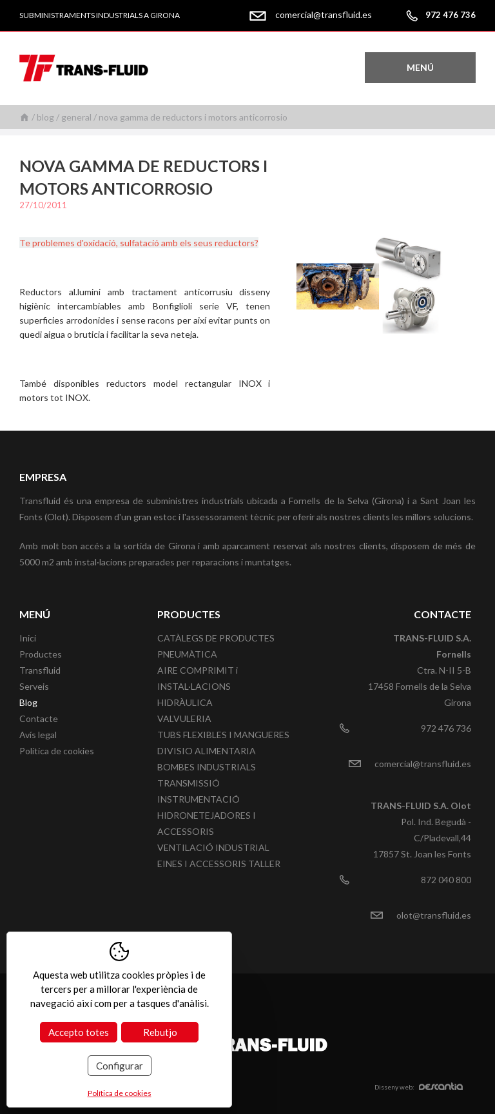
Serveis (34, 686)
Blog (45, 117)
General (76, 117)
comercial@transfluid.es (323, 14)
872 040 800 (446, 879)
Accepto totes (78, 1032)
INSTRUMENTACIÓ (198, 799)
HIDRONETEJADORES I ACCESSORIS (206, 823)
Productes (40, 654)
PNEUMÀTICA (187, 654)
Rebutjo (160, 1032)
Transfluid (40, 670)
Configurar (119, 1065)
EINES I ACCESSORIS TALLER (218, 863)
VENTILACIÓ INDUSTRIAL (213, 847)
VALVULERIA (184, 718)
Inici (24, 117)
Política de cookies (56, 750)
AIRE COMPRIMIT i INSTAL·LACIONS (197, 678)
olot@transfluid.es (433, 915)
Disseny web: (418, 1087)
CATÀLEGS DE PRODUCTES (216, 637)
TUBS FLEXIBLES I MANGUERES (223, 734)
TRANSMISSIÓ (188, 782)
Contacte (38, 718)
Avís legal (38, 734)
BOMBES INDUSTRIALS (206, 766)
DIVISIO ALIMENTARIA (206, 750)
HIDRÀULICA (185, 702)
